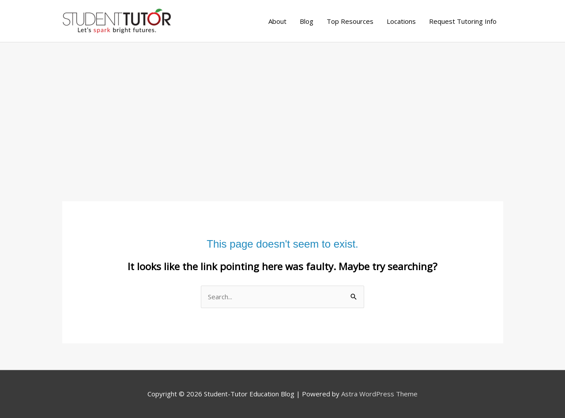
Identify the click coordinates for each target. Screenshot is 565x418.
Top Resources (350, 21)
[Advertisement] (282, 108)
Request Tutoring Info (463, 21)
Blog (306, 21)
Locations (401, 21)
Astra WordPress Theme (379, 393)
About (277, 21)
